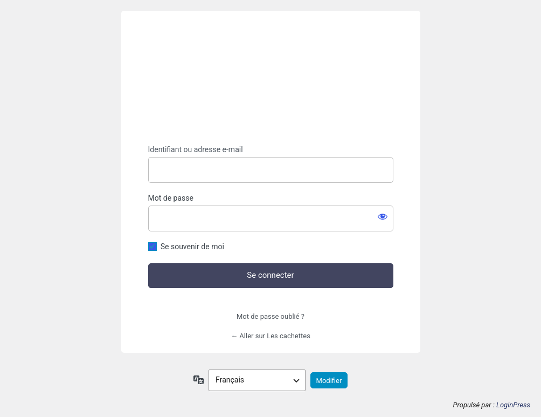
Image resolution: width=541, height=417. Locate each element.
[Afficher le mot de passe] (382, 216)
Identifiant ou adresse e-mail (195, 149)
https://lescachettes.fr (270, 78)
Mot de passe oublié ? (270, 316)
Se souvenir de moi (192, 246)
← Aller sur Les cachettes (270, 336)
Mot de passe (170, 198)
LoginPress (513, 405)
